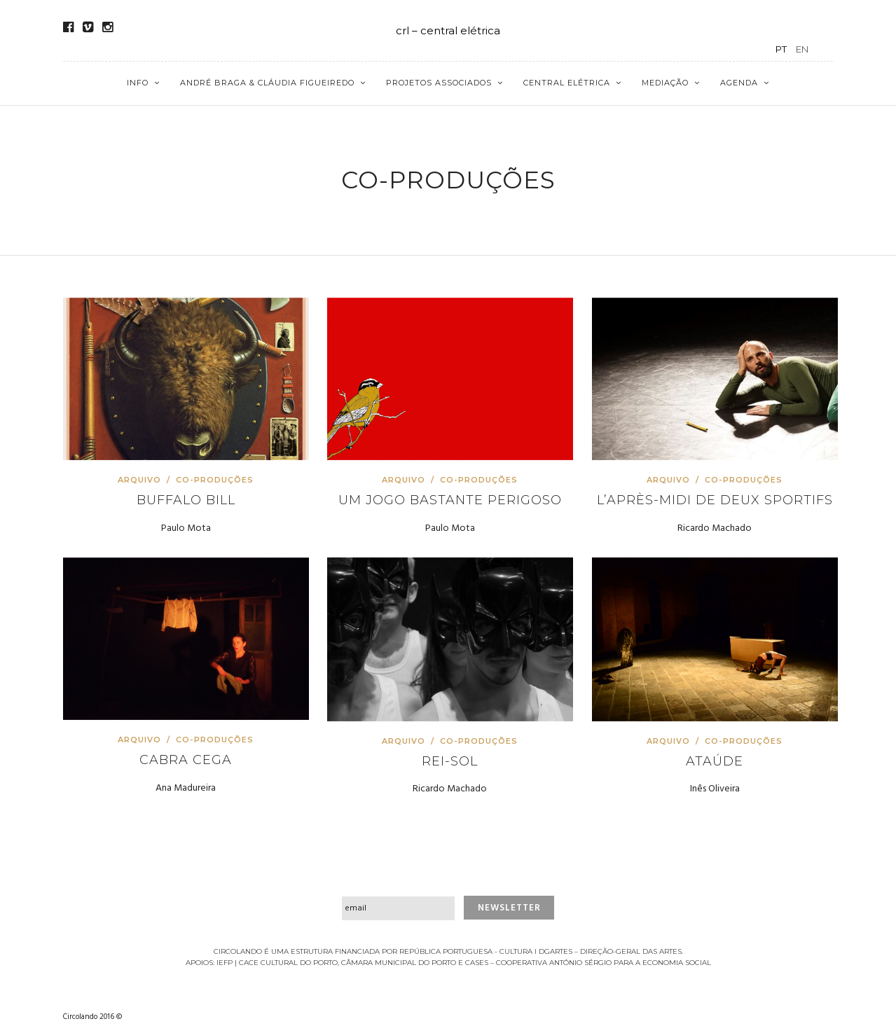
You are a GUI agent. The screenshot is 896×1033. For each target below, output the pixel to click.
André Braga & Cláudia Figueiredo (267, 83)
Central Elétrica (566, 83)
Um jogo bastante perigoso (450, 500)
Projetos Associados (439, 83)
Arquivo (141, 480)
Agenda (739, 83)
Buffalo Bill (186, 500)
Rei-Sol (450, 761)
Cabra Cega (185, 760)
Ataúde (714, 761)
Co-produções (215, 480)
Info (138, 83)
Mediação (665, 83)
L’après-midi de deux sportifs (715, 500)
